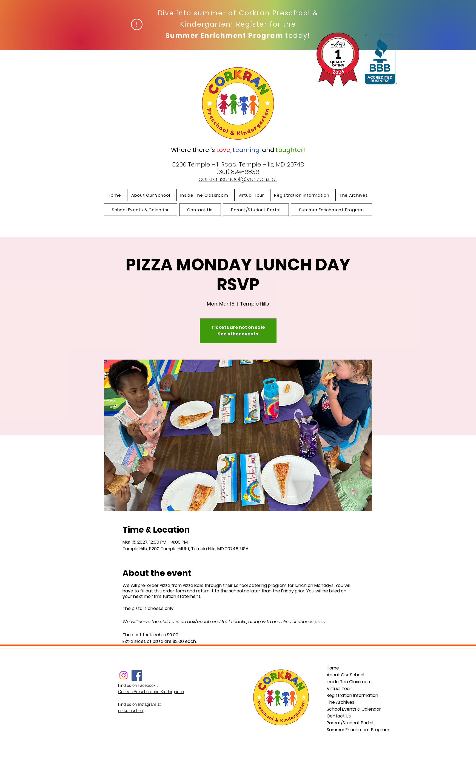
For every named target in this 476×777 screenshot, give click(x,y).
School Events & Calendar (351, 709)
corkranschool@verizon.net (238, 179)
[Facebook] (137, 675)
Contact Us (339, 716)
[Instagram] (123, 675)
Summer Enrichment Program (351, 730)
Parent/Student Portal (350, 723)
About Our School (345, 675)
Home (333, 668)
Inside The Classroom (349, 682)
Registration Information (351, 695)
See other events (238, 334)
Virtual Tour (339, 688)
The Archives (340, 702)
